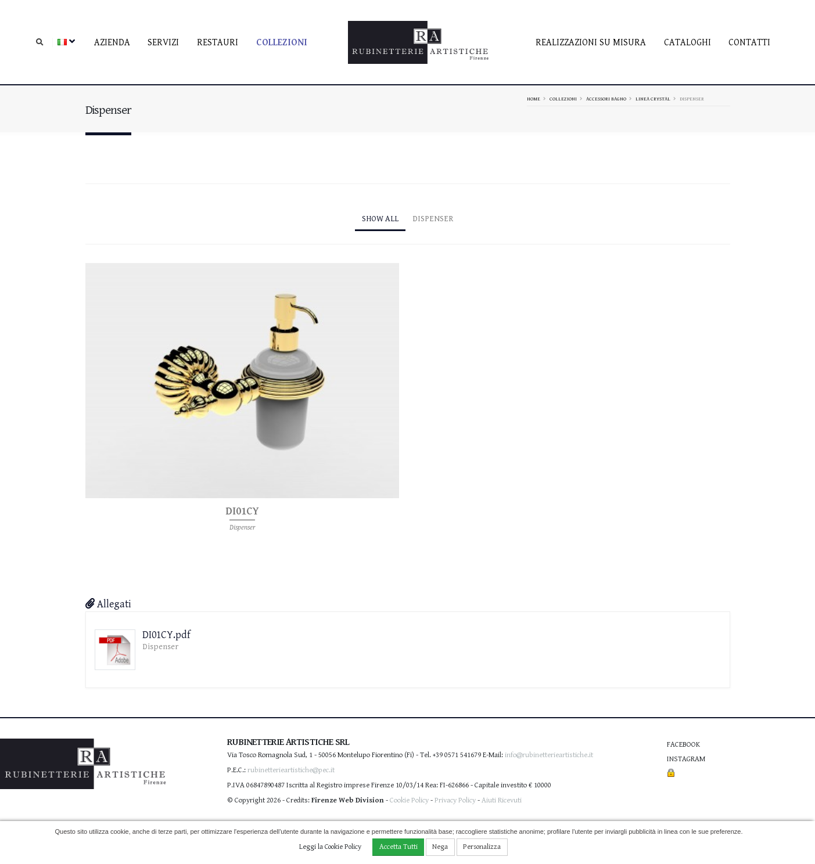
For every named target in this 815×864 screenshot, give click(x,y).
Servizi (163, 42)
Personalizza (482, 847)
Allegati (108, 604)
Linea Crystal (653, 99)
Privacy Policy (455, 800)
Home (533, 99)
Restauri (217, 42)
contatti (749, 42)
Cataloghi (687, 42)
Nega (440, 847)
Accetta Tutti (398, 847)
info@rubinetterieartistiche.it (549, 755)
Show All (380, 219)
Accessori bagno (606, 99)
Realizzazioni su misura (591, 42)
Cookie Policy (409, 800)
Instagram (686, 759)
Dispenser (433, 219)
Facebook (683, 744)
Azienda (112, 42)
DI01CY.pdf (166, 635)
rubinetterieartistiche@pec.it (291, 770)
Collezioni (281, 42)
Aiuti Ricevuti (502, 800)
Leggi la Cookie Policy (330, 847)
